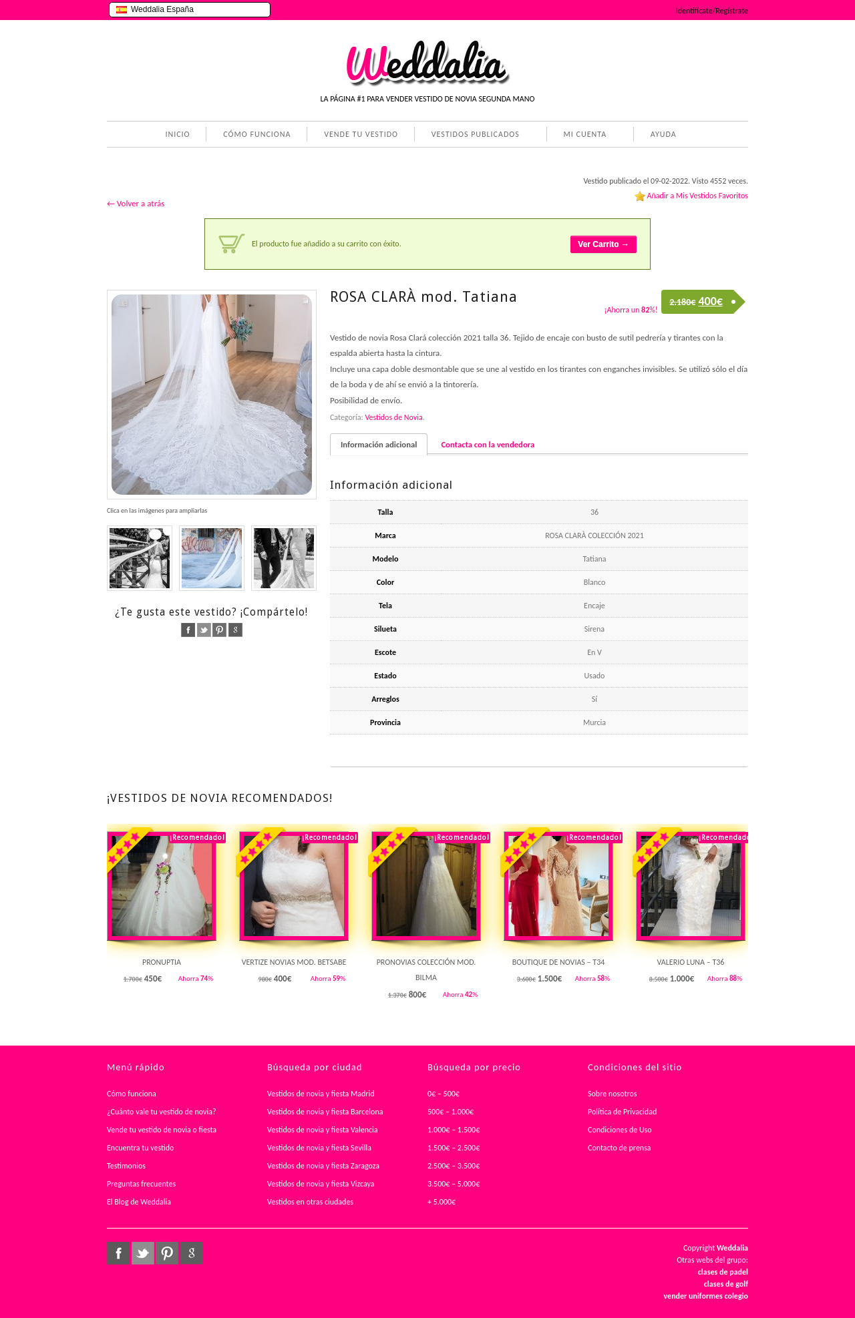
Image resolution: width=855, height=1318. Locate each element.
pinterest (219, 630)
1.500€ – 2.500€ (454, 1147)
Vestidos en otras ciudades (310, 1201)
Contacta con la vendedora (487, 444)
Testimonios (126, 1165)
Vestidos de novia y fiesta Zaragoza (323, 1165)
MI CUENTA (582, 136)
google (235, 630)
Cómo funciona (131, 1093)
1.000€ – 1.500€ (454, 1129)
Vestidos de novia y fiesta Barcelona (325, 1111)
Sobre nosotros (612, 1093)
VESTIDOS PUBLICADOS (473, 136)
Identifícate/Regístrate (712, 10)
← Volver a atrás (135, 203)
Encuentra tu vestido (140, 1147)
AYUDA (661, 136)
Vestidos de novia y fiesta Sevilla (319, 1147)
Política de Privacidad (622, 1111)
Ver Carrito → (603, 244)
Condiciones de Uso (620, 1129)
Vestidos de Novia (393, 417)
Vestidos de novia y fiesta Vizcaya (321, 1183)
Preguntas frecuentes (141, 1183)
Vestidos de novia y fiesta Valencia (322, 1129)
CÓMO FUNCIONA (257, 134)
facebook (188, 630)
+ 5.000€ (442, 1201)
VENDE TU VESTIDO (361, 134)
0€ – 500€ (444, 1093)
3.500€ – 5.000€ (454, 1183)
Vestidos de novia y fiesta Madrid (321, 1093)
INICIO (177, 134)
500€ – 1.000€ (451, 1111)
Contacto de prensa (619, 1147)
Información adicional (379, 444)
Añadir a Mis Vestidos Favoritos (697, 195)
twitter (204, 630)
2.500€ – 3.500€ (454, 1165)
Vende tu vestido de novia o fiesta (161, 1129)
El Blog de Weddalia (139, 1201)
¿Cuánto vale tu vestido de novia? (161, 1111)
